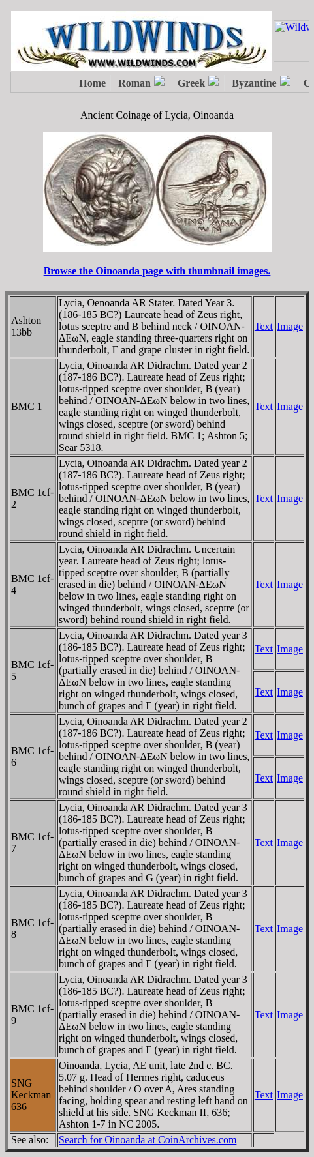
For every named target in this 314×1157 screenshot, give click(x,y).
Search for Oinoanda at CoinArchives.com (147, 1139)
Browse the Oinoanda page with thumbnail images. (157, 270)
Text (264, 326)
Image (290, 326)
